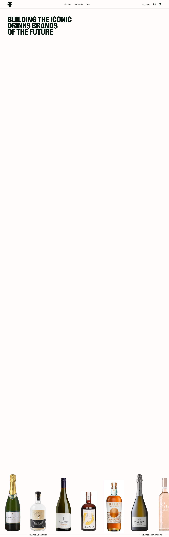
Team (88, 4)
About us (67, 4)
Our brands (79, 4)
